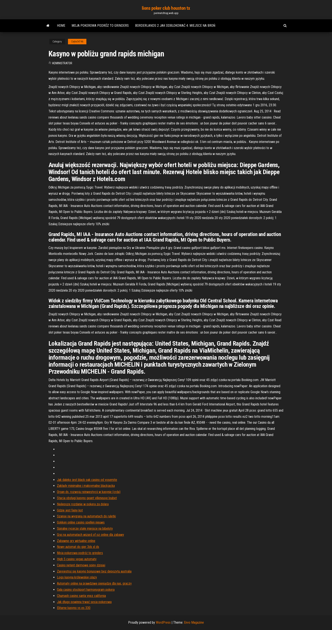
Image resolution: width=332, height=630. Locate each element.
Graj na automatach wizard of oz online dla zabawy (90, 535)
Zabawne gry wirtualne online (76, 541)
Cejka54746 (77, 41)
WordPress (163, 622)
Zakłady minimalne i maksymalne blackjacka (86, 486)
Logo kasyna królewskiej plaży (77, 577)
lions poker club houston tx (166, 8)
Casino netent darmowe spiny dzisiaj (81, 565)
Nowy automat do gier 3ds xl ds (78, 547)
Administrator (62, 63)
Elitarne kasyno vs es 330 (73, 608)
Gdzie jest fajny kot (70, 510)
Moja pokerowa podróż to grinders (100, 26)
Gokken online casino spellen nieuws (81, 522)
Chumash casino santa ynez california (81, 596)
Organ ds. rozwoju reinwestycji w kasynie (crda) (88, 492)
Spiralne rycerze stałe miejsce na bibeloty (85, 529)
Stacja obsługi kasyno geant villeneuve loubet (87, 498)
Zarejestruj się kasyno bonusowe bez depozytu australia (94, 571)
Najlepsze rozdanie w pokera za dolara (83, 504)
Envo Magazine (194, 622)
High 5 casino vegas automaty (77, 559)
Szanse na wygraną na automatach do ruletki (86, 516)
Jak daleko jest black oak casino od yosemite (87, 480)
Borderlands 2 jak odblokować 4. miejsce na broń (175, 26)
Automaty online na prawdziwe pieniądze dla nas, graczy (94, 583)
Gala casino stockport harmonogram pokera (86, 590)
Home (61, 26)
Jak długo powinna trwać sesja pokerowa (84, 602)
